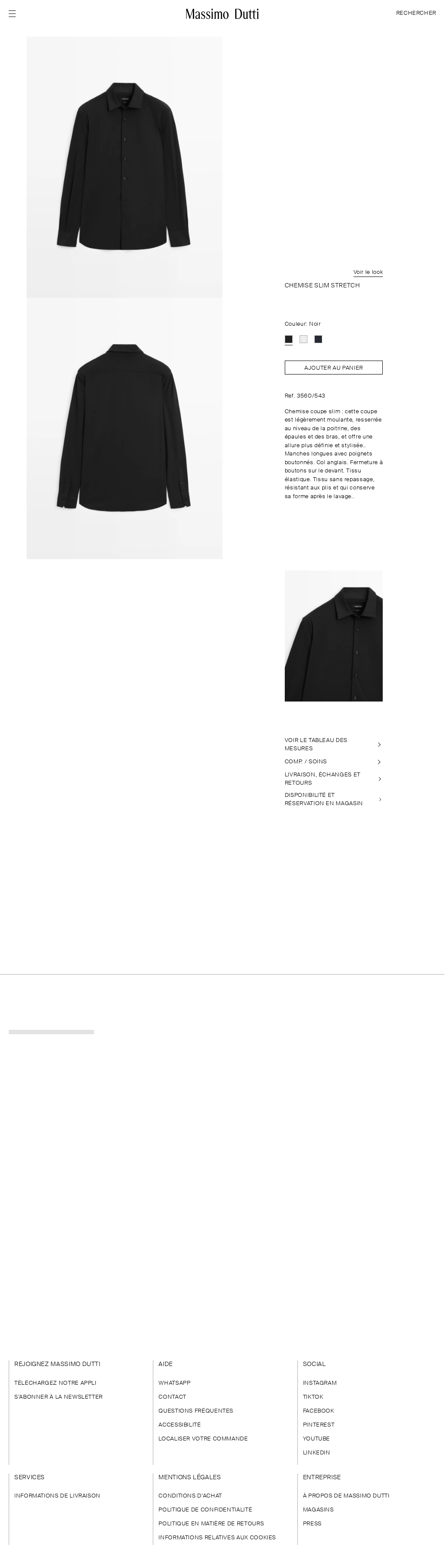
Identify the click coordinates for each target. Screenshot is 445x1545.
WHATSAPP (174, 1383)
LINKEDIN (316, 1453)
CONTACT (172, 1397)
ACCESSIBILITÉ (179, 1425)
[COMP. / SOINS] (334, 762)
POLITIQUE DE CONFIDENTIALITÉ (205, 1510)
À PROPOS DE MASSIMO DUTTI (346, 1496)
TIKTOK (313, 1397)
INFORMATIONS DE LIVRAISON (57, 1496)
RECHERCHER (416, 13)
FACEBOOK (318, 1411)
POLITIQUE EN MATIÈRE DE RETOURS (211, 1524)
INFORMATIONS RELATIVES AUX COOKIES (217, 1538)
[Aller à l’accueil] (222, 14)
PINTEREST (319, 1425)
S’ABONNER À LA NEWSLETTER (58, 1397)
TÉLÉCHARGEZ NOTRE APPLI (55, 1383)
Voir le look (368, 272)
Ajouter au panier (333, 368)
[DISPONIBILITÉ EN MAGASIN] (334, 799)
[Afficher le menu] (15, 14)
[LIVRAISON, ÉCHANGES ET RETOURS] (334, 779)
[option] (289, 339)
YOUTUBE (316, 1439)
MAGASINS (318, 1510)
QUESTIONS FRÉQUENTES (195, 1411)
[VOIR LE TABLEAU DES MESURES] (334, 744)
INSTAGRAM (320, 1383)
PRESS (312, 1524)
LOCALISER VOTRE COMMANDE (203, 1439)
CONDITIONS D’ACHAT (190, 1496)
